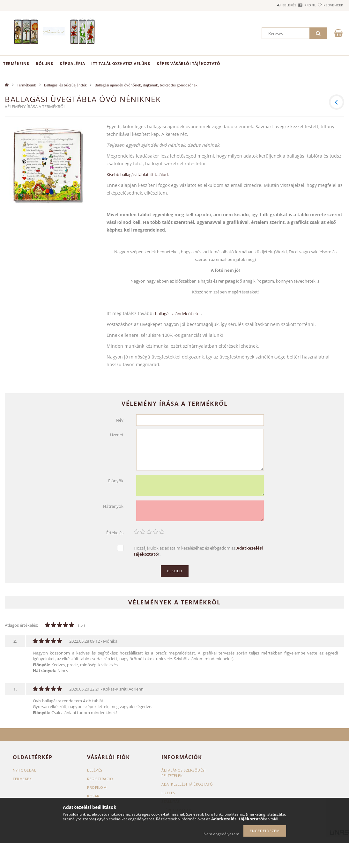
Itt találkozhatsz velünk (120, 63)
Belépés (271, 5)
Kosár (93, 796)
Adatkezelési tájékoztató (187, 784)
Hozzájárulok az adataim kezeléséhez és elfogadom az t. (198, 551)
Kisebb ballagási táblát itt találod (137, 174)
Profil (299, 5)
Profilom (97, 787)
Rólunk (44, 63)
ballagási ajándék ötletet (178, 313)
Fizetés (168, 792)
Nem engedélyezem (221, 834)
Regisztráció (100, 778)
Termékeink (16, 63)
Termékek (22, 778)
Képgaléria (72, 63)
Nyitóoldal (24, 770)
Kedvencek (329, 5)
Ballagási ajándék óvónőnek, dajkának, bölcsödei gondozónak (146, 85)
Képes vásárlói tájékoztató (188, 63)
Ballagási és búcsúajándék (65, 85)
